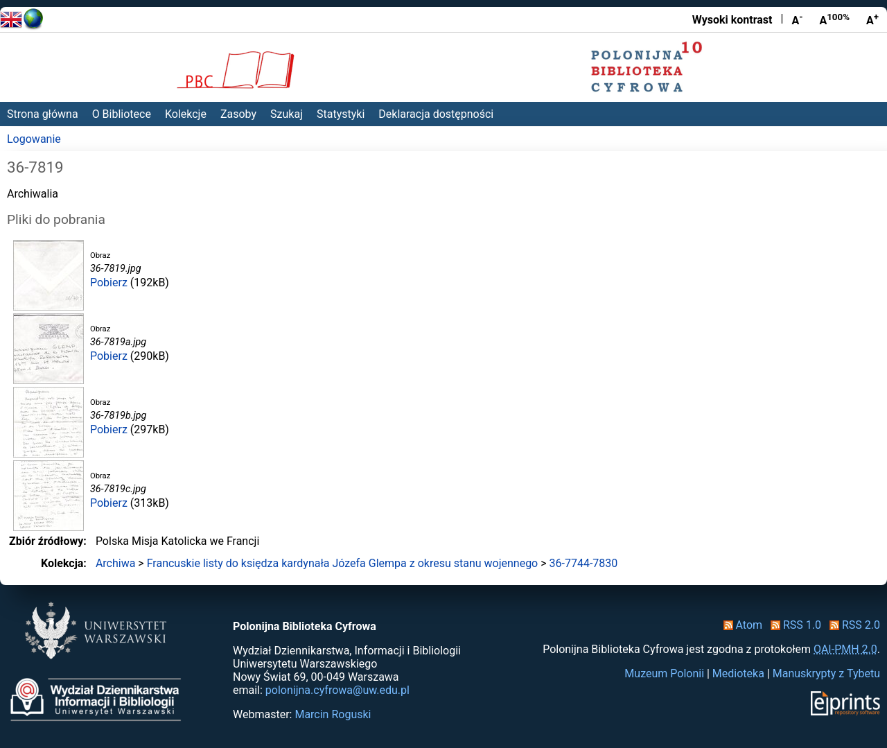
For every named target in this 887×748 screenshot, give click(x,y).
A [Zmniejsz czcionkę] (796, 19)
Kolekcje (186, 114)
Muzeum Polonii (664, 673)
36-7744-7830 (584, 563)
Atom (740, 625)
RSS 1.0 (793, 625)
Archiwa (116, 563)
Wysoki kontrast (732, 19)
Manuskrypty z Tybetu (826, 673)
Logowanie (34, 139)
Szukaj (286, 114)
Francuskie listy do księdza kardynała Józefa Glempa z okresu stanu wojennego (342, 563)
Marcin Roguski (333, 714)
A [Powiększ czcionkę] (872, 19)
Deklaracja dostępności (435, 114)
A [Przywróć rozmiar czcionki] (834, 19)
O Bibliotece (121, 114)
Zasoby (238, 114)
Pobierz (109, 282)
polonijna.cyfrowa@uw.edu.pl (337, 690)
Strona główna (42, 114)
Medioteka (738, 673)
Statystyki (341, 114)
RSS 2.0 (852, 625)
